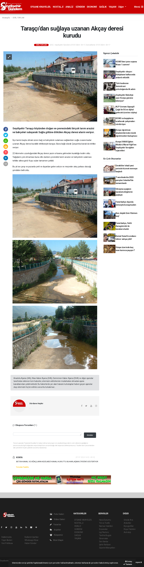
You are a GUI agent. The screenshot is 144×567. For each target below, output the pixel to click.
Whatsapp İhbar (31, 540)
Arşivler (55, 530)
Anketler (127, 523)
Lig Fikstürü (104, 532)
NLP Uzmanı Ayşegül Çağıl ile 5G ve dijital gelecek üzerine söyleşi (126, 110)
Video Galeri (57, 519)
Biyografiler (129, 526)
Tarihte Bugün (105, 535)
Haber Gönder (31, 543)
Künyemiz (56, 535)
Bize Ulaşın (56, 540)
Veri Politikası (7, 543)
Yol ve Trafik (104, 523)
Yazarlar (55, 524)
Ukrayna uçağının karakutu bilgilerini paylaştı (124, 192)
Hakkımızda (6, 537)
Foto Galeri (57, 514)
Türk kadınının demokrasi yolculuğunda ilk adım (125, 86)
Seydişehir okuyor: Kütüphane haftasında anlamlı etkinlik (125, 74)
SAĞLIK (103, 6)
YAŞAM (112, 6)
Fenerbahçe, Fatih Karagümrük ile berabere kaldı (124, 226)
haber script (5, 563)
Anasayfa (6, 18)
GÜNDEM (80, 6)
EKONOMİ (92, 6)
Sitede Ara (128, 520)
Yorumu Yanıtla (22, 467)
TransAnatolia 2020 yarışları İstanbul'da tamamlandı (124, 180)
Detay (128, 561)
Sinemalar (103, 538)
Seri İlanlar (103, 541)
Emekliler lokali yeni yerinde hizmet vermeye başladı (126, 168)
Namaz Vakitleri (106, 526)
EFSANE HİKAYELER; (41, 6)
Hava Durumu (105, 520)
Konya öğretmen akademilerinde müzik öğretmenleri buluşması (126, 133)
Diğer (121, 6)
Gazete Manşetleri (107, 548)
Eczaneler (103, 529)
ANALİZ (69, 6)
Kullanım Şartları (32, 537)
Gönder (90, 435)
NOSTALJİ (58, 6)
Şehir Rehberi (105, 545)
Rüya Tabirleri (129, 529)
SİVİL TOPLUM (18, 18)
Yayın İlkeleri (6, 540)
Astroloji (127, 532)
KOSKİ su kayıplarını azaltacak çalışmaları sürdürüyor (125, 121)
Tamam (127, 564)
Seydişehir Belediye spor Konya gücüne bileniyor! (124, 98)
